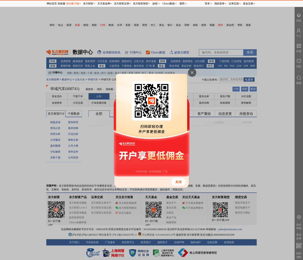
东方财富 (88, 3)
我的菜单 (219, 3)
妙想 (155, 3)
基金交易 (248, 3)
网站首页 (52, 3)
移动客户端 (72, 3)
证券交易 (234, 3)
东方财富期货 (140, 3)
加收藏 (61, 3)
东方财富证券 (121, 3)
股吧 (182, 3)
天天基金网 (103, 3)
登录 (207, 3)
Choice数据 (168, 3)
